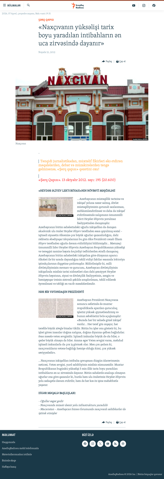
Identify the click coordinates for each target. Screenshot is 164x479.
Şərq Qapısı (46, 20)
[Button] (107, 61)
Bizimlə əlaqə (9, 460)
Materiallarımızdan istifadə (17, 454)
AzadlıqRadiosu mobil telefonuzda (20, 448)
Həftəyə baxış (9, 467)
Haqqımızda (8, 442)
